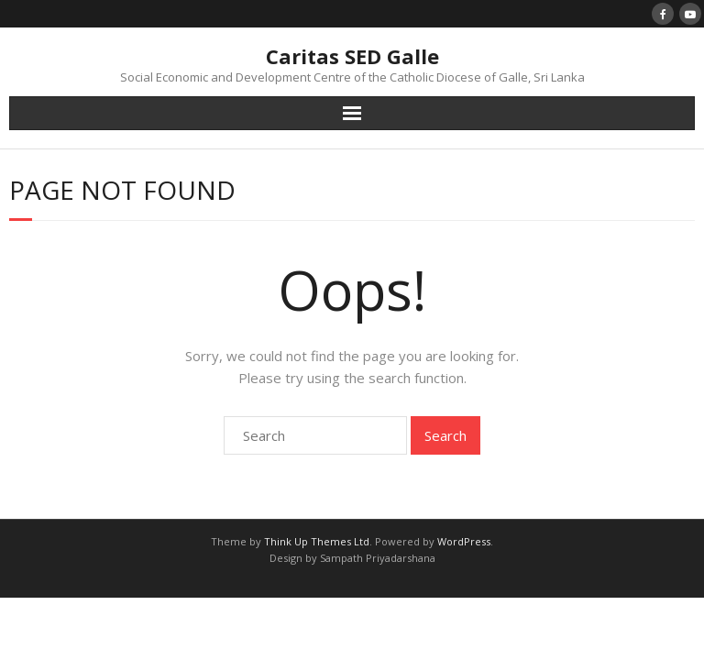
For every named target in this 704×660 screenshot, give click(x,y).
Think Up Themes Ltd (316, 541)
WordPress (463, 541)
